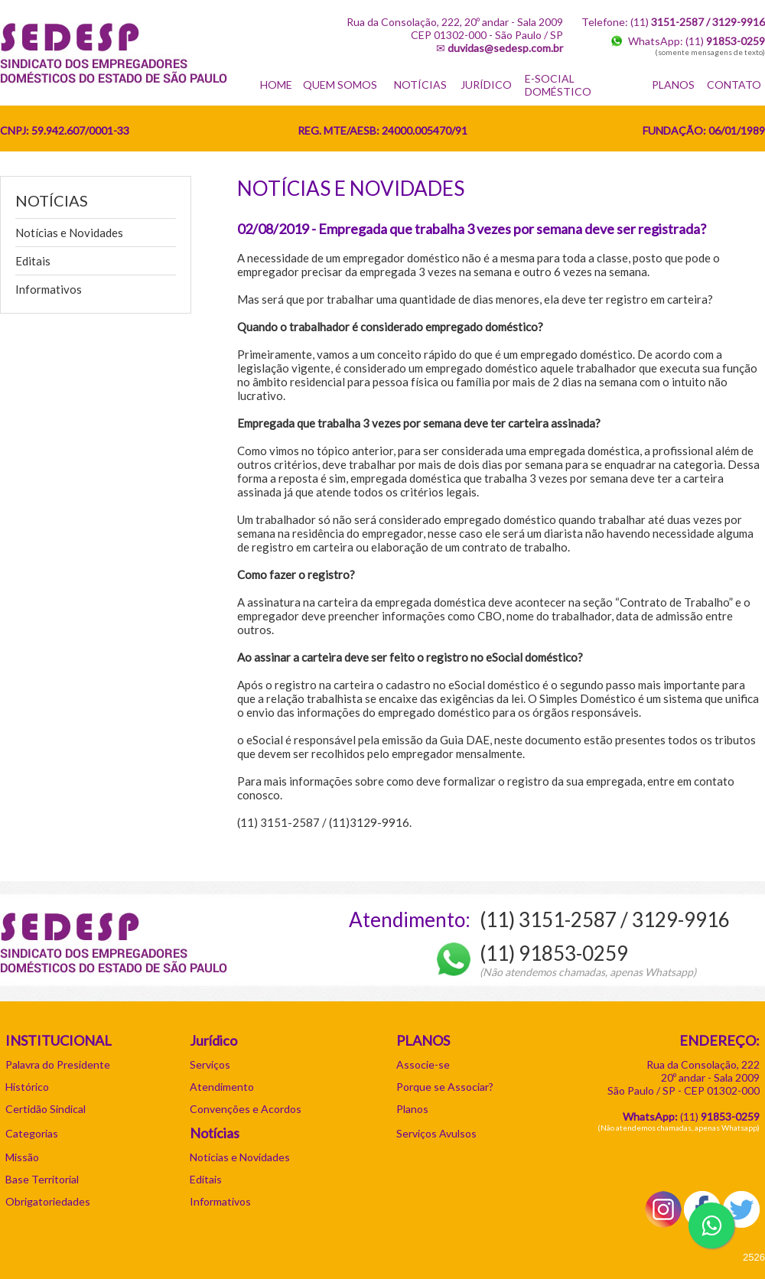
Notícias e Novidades (69, 232)
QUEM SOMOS (340, 84)
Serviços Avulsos (436, 1133)
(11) (725, 40)
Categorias (31, 1133)
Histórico (27, 1086)
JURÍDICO (486, 84)
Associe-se (423, 1064)
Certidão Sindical (45, 1108)
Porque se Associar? (444, 1086)
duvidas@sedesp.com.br (505, 47)
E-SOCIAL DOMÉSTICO (558, 85)
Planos (412, 1108)
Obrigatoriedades (47, 1201)
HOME (276, 84)
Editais (32, 261)
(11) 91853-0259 (554, 953)
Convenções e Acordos (245, 1108)
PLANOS (673, 84)
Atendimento (222, 1086)
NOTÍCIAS (420, 84)
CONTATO (734, 84)
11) (721, 1116)
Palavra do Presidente (57, 1064)
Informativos (48, 289)
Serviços (210, 1064)
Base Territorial (42, 1179)
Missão (22, 1156)
